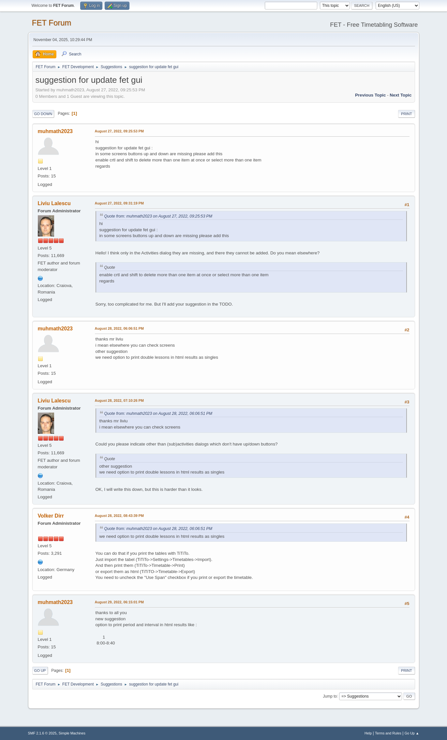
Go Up (40, 670)
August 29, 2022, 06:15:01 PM (119, 602)
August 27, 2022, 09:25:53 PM (119, 131)
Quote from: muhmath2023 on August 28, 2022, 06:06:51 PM (158, 413)
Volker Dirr (51, 516)
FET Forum (51, 22)
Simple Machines (72, 733)
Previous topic (370, 95)
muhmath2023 (55, 131)
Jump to (330, 696)
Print (406, 114)
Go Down (43, 114)
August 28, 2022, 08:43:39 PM (119, 516)
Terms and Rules (388, 733)
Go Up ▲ (412, 733)
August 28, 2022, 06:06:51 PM (119, 328)
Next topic (400, 95)
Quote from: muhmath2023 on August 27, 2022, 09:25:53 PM (158, 216)
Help (368, 733)
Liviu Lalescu (54, 203)
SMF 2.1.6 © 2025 (42, 733)
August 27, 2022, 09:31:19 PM (119, 203)
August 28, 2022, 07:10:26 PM (119, 400)
